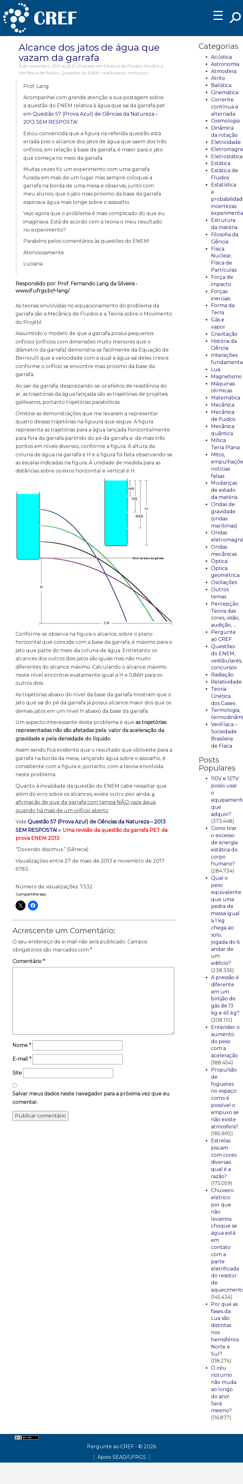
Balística (221, 85)
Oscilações (224, 582)
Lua (215, 369)
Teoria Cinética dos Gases (223, 696)
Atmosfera (223, 71)
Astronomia (225, 64)
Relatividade (226, 682)
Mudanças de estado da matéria (224, 490)
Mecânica (153, 66)
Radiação (222, 675)
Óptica (219, 561)
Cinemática (224, 92)
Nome (21, 1045)
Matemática (225, 398)
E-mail (21, 1059)
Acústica (221, 57)
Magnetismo (226, 377)
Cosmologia (225, 121)
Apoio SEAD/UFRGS (121, 1457)
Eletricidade (226, 142)
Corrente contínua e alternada (224, 107)
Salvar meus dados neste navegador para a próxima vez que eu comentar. (91, 1098)
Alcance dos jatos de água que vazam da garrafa (89, 52)
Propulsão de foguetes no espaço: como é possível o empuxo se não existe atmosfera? (225, 1098)
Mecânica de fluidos (39, 73)
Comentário (28, 961)
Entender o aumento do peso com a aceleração (225, 1041)
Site (17, 1073)
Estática (220, 163)
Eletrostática (226, 156)
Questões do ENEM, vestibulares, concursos (104, 73)
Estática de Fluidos (123, 66)
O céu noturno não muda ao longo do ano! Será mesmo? (223, 1389)
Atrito (218, 78)
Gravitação (224, 334)
